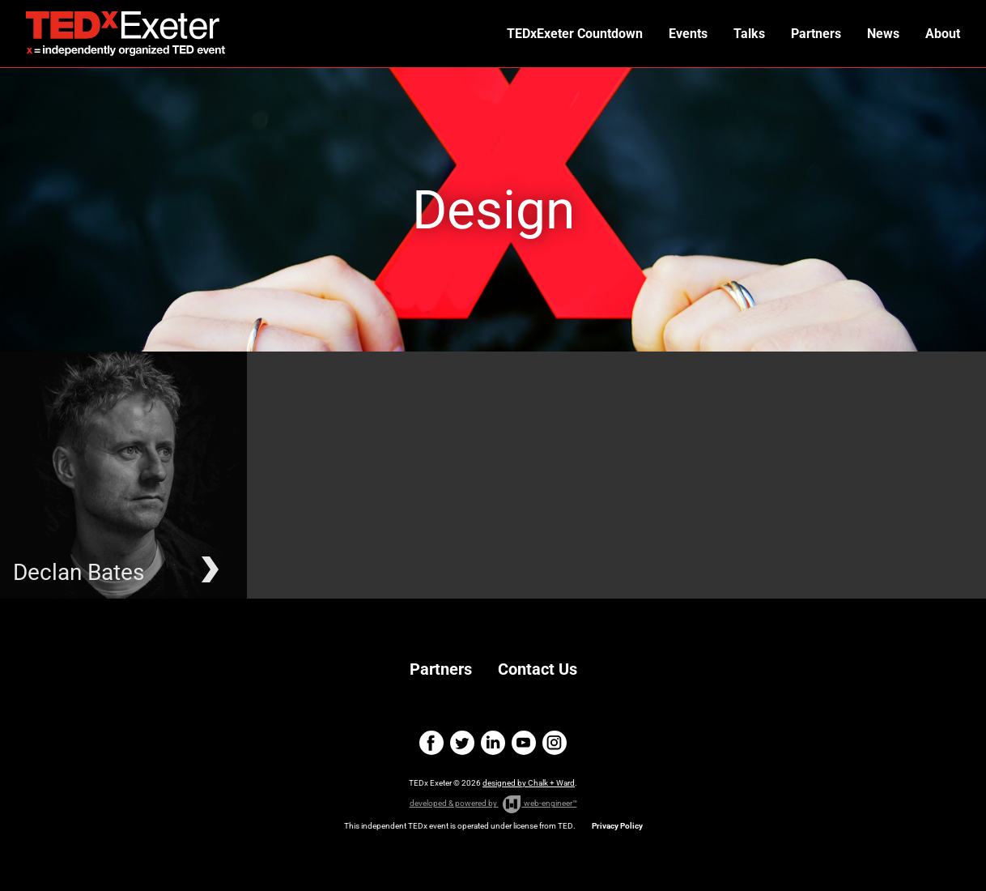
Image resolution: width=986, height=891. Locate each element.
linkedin (493, 743)
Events (688, 33)
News (883, 33)
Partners (816, 33)
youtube (524, 743)
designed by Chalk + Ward (528, 782)
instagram (554, 743)
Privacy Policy (617, 825)
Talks (749, 33)
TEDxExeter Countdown (575, 33)
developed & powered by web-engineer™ (493, 804)
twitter (462, 743)
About (942, 33)
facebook (431, 743)
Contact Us (537, 669)
